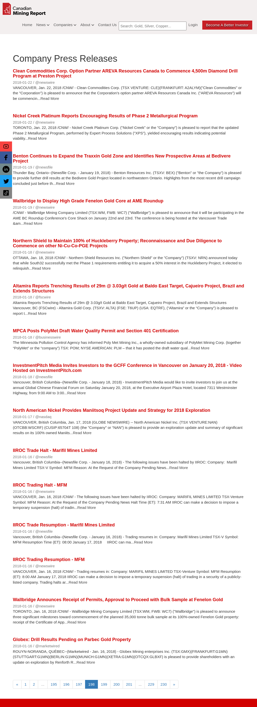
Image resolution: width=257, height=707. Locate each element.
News (43, 25)
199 (104, 684)
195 (54, 684)
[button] (6, 146)
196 (66, 684)
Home (27, 25)
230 (164, 684)
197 (79, 684)
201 (129, 684)
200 (116, 684)
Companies (64, 25)
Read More (49, 98)
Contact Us (107, 25)
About (87, 25)
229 (151, 684)
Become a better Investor (227, 25)
